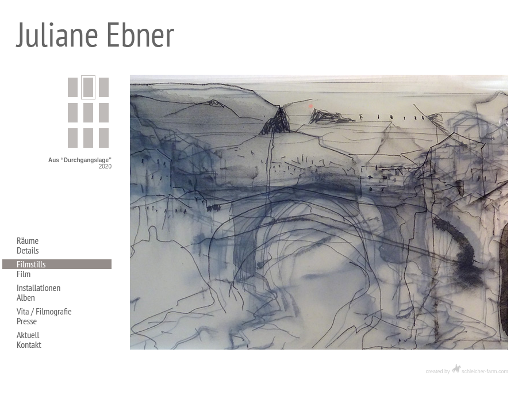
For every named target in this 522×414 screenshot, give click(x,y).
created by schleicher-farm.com (466, 371)
